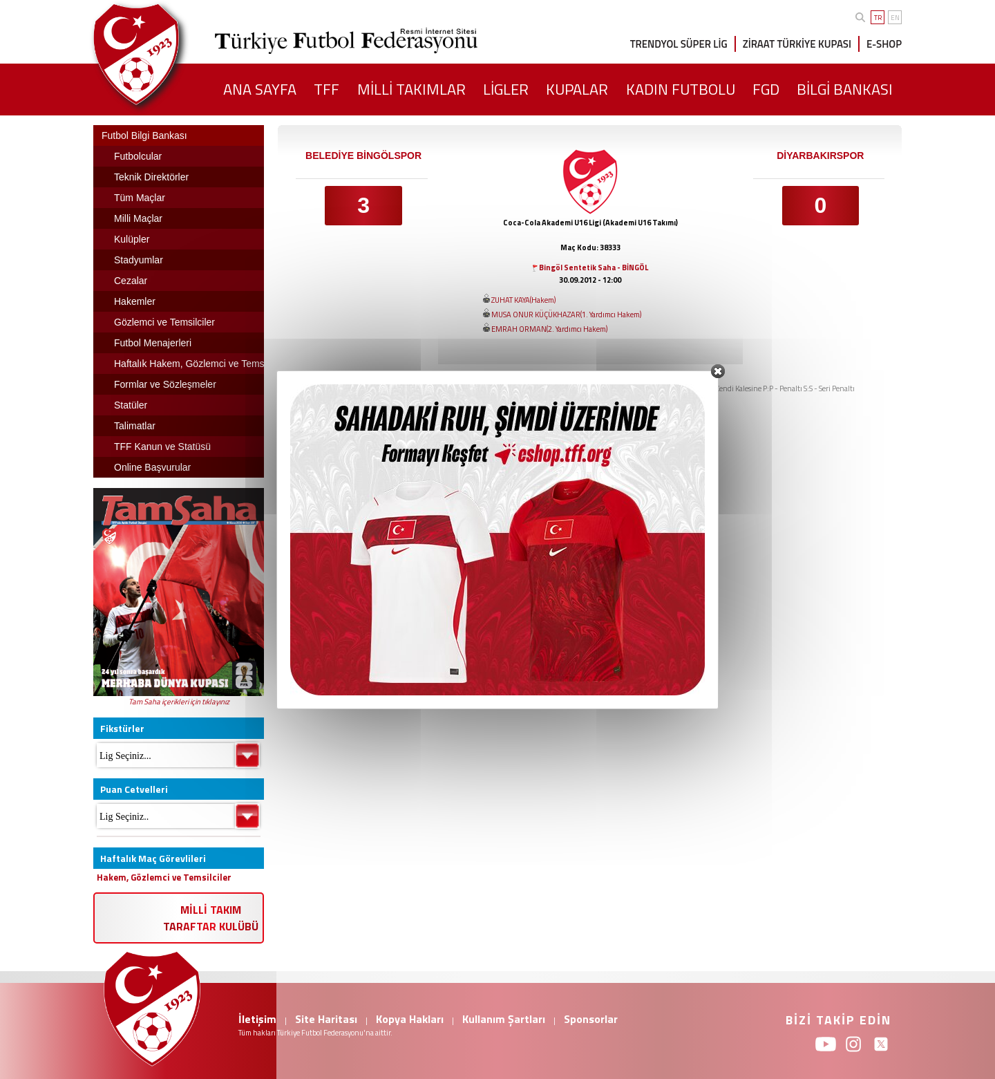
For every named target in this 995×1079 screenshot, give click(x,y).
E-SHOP (884, 44)
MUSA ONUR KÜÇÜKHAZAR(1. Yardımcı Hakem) (566, 314)
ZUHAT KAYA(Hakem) (523, 300)
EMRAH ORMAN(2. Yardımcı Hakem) (549, 329)
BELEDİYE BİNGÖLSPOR (363, 155)
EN (895, 17)
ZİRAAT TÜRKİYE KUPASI (797, 44)
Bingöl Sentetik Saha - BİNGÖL (593, 267)
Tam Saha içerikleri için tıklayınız (179, 701)
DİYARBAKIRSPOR (820, 155)
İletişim (257, 1019)
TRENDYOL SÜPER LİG (679, 44)
